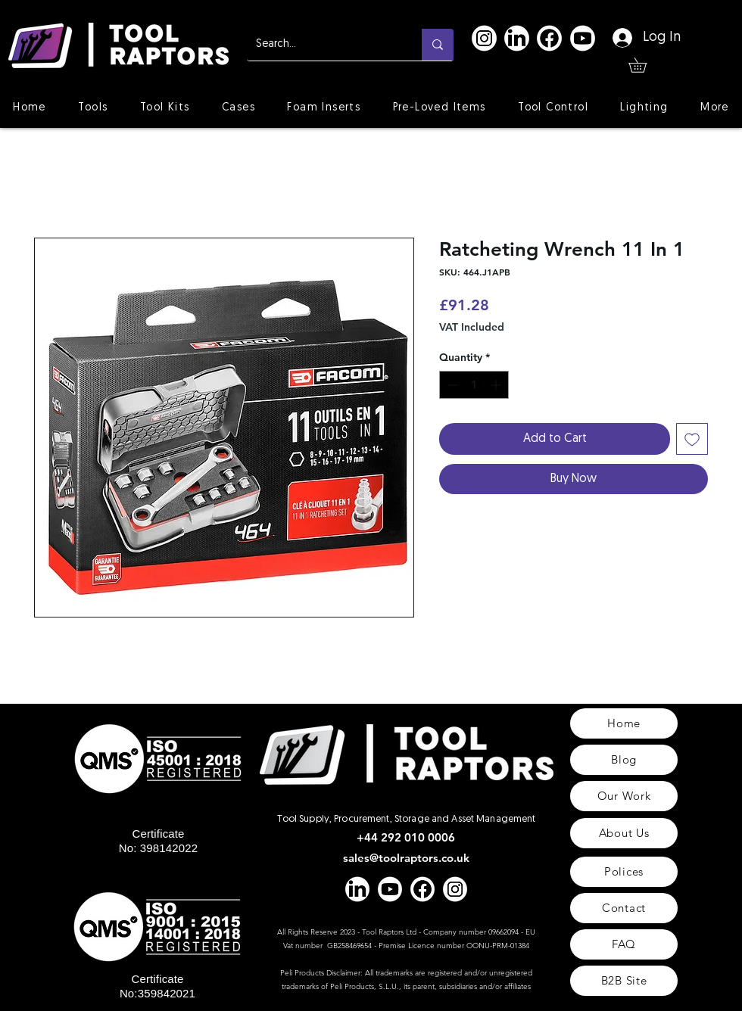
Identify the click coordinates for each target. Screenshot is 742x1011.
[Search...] (323, 45)
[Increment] (497, 385)
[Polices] (624, 872)
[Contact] (624, 908)
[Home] (624, 723)
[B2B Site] (624, 981)
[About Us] (624, 833)
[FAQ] (624, 944)
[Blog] (624, 760)
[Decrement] (450, 385)
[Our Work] (624, 796)
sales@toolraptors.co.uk (406, 858)
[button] (644, 65)
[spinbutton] (474, 385)
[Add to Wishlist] (692, 439)
